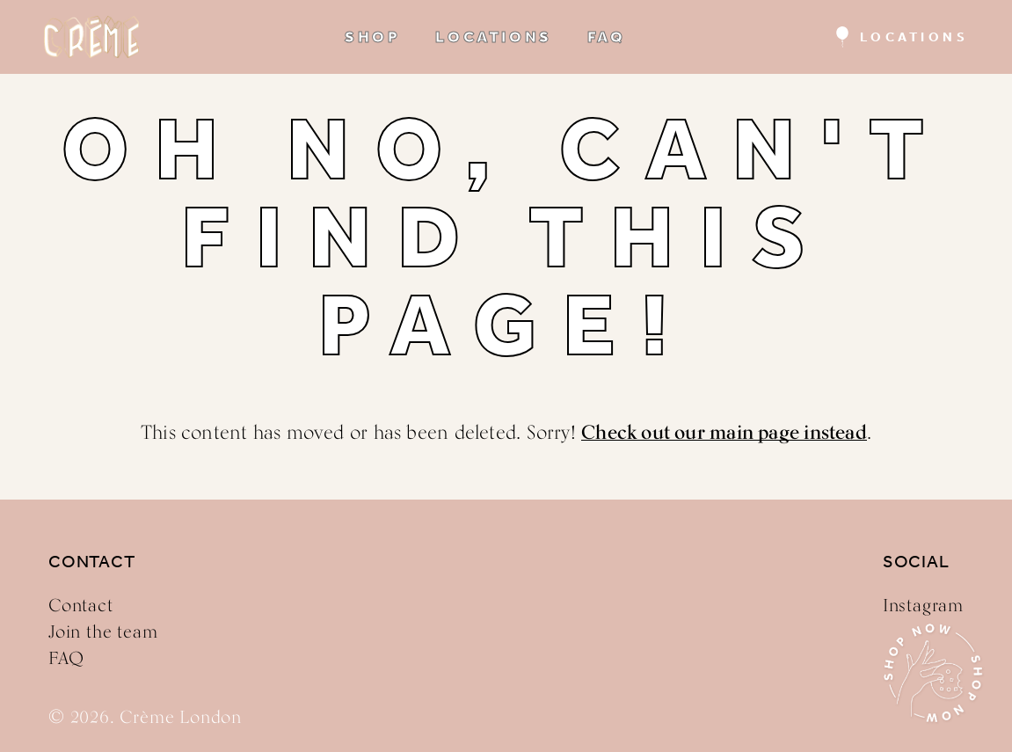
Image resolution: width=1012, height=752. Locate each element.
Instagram (923, 605)
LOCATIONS (493, 37)
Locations (914, 37)
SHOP (372, 37)
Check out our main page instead (724, 431)
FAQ (606, 37)
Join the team (102, 631)
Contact (80, 605)
